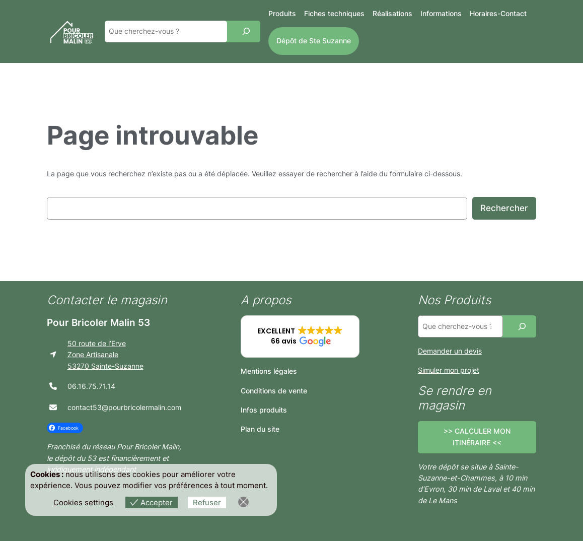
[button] (300, 336)
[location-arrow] (53, 354)
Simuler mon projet (448, 370)
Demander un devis (450, 351)
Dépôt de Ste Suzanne (313, 40)
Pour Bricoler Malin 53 (98, 322)
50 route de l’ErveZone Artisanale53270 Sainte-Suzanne (105, 354)
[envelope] (53, 407)
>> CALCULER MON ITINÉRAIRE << (477, 436)
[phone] (53, 386)
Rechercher (504, 208)
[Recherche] (246, 31)
